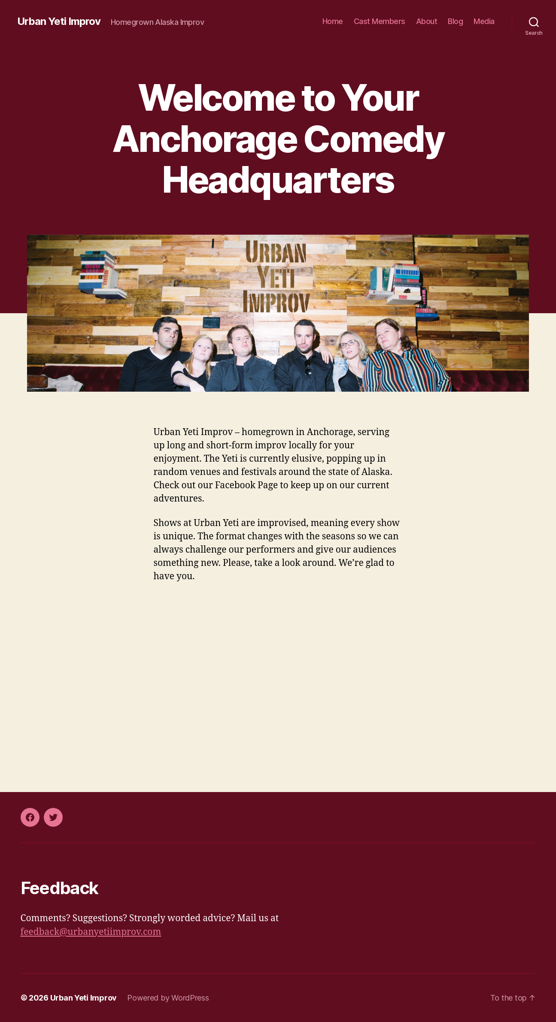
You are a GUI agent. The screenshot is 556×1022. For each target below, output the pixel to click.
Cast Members (379, 21)
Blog (455, 21)
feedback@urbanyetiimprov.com (91, 932)
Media (484, 21)
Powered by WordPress (168, 997)
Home (332, 21)
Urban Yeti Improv (58, 21)
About (427, 21)
